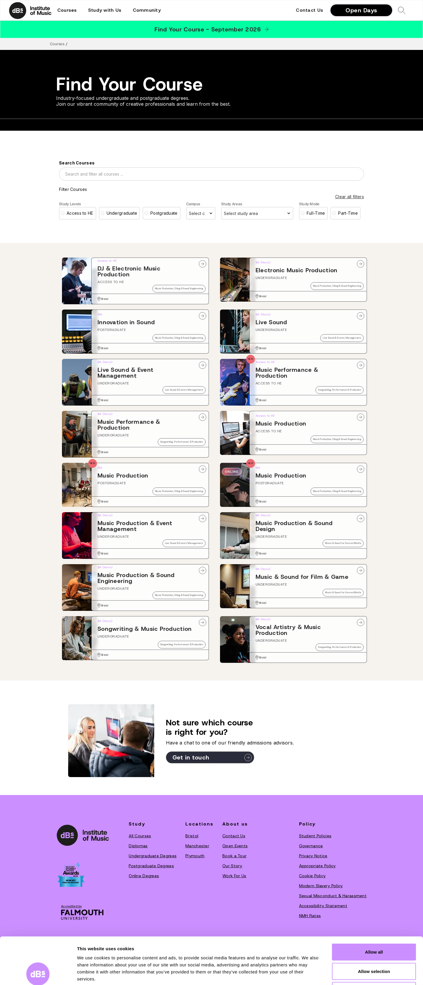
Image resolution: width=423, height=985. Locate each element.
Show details (308, 973)
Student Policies (315, 835)
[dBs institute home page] (82, 835)
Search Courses (77, 162)
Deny (374, 946)
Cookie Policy (312, 875)
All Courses (140, 835)
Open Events (235, 845)
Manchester (197, 845)
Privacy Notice (313, 855)
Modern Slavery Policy (321, 885)
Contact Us (309, 10)
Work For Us (234, 875)
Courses (57, 44)
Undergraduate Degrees (153, 855)
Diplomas (138, 845)
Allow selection (374, 927)
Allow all (374, 907)
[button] (67, 10)
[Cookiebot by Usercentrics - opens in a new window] (38, 973)
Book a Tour (234, 855)
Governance (311, 845)
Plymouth (194, 855)
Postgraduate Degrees (151, 865)
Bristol (191, 835)
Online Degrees (144, 875)
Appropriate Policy (317, 865)
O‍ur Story (232, 865)
